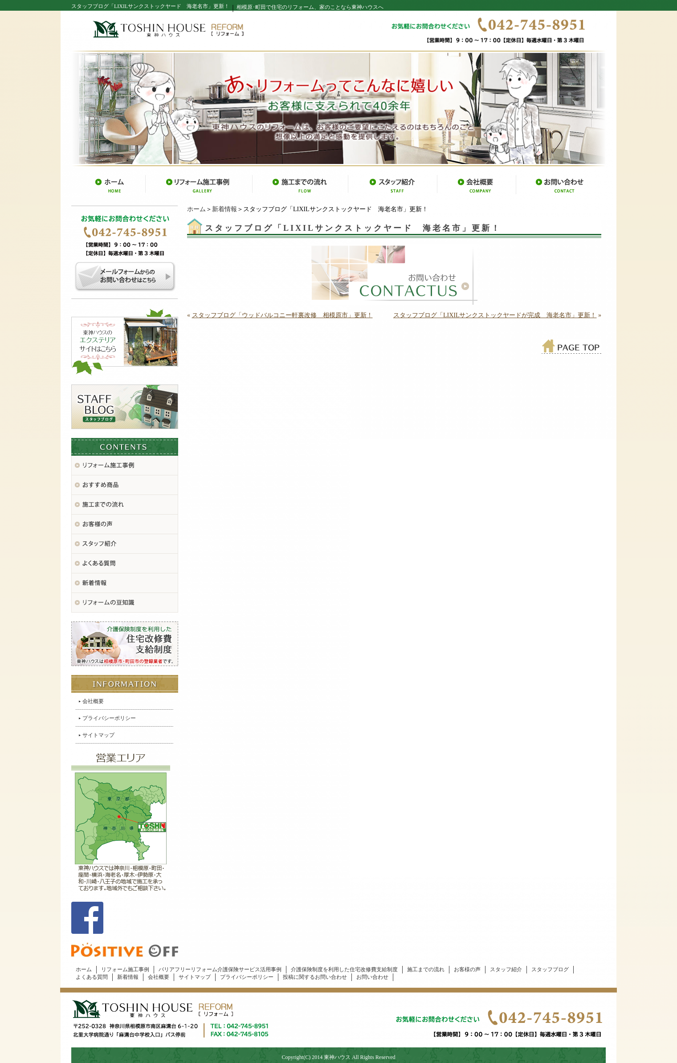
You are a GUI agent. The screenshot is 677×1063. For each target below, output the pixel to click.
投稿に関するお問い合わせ (315, 977)
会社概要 (93, 701)
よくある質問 (92, 977)
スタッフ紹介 (506, 969)
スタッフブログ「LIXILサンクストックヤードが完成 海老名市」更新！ (495, 315)
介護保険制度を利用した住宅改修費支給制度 (344, 969)
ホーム (196, 209)
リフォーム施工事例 (125, 969)
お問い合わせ (372, 977)
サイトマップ (98, 735)
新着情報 (224, 209)
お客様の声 (467, 969)
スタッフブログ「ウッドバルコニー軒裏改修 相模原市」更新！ (282, 315)
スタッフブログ (550, 969)
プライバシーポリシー (109, 718)
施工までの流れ (426, 969)
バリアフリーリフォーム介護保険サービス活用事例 (220, 969)
